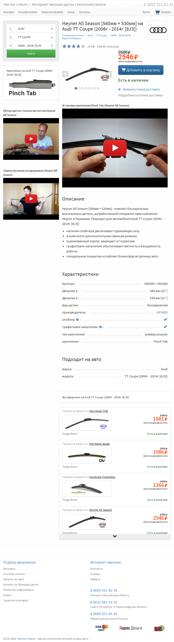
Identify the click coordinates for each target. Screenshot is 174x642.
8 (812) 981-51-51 (104, 602)
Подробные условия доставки (140, 95)
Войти (146, 11)
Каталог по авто (13, 579)
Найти (31, 53)
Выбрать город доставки (139, 89)
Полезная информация (18, 590)
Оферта (95, 579)
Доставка (8, 11)
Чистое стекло (54, 4)
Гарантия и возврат (52, 11)
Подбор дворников (19, 562)
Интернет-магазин (105, 562)
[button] (66, 74)
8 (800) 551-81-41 (104, 590)
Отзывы (95, 574)
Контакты (84, 11)
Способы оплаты (27, 11)
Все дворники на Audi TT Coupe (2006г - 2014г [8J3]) (95, 397)
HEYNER (162, 312)
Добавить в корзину (141, 69)
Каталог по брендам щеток (20, 584)
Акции (71, 11)
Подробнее (69, 434)
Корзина (162, 12)
